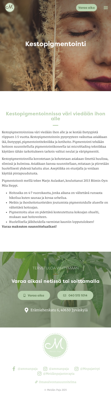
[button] (105, 7)
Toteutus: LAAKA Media (55, 392)
